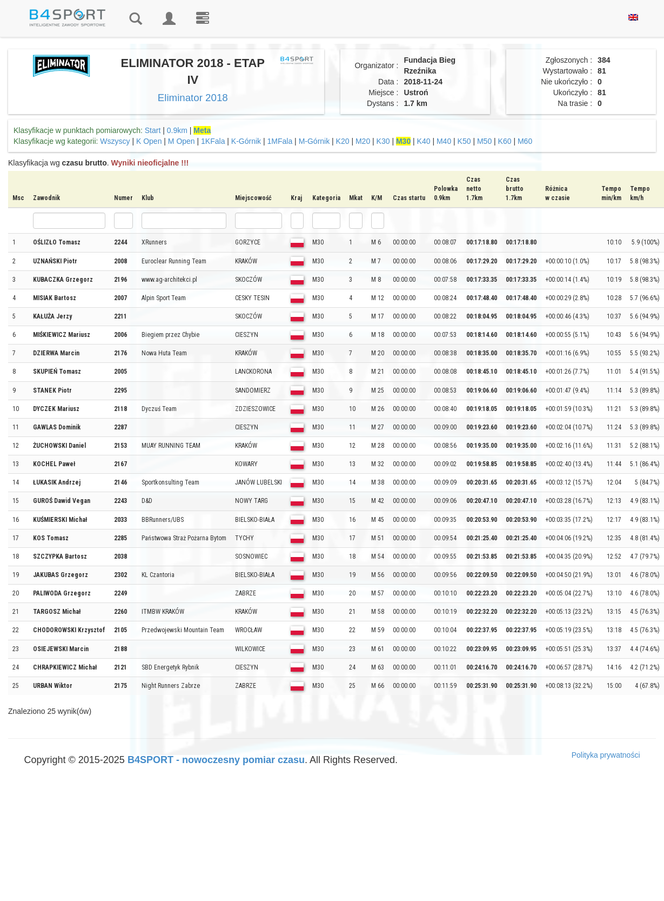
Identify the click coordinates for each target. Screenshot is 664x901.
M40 (444, 141)
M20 (363, 141)
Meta (202, 130)
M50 (484, 141)
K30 (383, 141)
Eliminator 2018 (193, 97)
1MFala (280, 141)
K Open (149, 141)
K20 (343, 141)
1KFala (213, 141)
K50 (464, 141)
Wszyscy (115, 141)
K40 (424, 141)
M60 (525, 141)
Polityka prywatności (606, 755)
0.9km (177, 130)
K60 (505, 141)
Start (153, 130)
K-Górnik (246, 141)
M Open (181, 141)
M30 (403, 141)
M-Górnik (314, 141)
